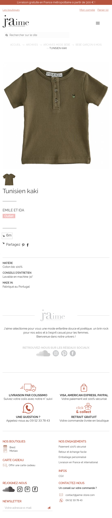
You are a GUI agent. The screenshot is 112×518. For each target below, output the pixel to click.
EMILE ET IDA (13, 210)
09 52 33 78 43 (74, 500)
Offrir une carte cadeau (22, 465)
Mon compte (87, 9)
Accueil (15, 44)
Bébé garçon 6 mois (89, 44)
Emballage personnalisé (72, 457)
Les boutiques (11, 9)
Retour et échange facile (73, 451)
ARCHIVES (32, 44)
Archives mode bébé (56, 44)
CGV (61, 476)
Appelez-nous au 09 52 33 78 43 (28, 420)
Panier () (103, 9)
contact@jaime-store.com (80, 495)
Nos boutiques (14, 441)
